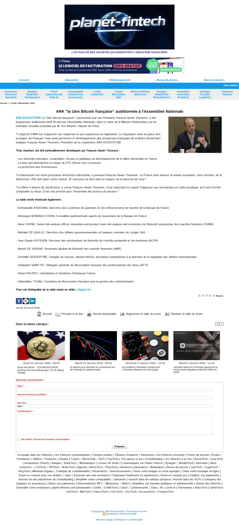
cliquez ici (84, 289)
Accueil (24, 79)
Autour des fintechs (208, 484)
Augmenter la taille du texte (140, 314)
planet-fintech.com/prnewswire (71, 488)
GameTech (216, 488)
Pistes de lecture (198, 455)
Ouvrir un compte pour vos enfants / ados (45, 475)
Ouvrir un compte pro (173, 475)
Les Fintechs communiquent (72, 455)
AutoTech (201, 488)
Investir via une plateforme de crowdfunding (46, 479)
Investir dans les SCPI (187, 479)
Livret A (170, 488)
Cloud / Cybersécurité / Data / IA (141, 488)
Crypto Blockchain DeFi (118, 94)
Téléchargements (119, 79)
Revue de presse (167, 79)
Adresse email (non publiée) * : (32, 394)
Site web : (22, 403)
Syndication (112, 514)
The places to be (131, 459)
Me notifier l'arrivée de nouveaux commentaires (45, 439)
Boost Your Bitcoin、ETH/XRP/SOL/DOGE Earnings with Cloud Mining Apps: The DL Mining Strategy (40, 370)
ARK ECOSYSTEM (28, 117)
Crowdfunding (153, 459)
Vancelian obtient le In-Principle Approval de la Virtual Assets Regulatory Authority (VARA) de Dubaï (195, 369)
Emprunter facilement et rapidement (135, 475)
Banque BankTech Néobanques (32, 94)
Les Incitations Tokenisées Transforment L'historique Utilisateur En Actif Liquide (141, 368)
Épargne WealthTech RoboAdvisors (161, 94)
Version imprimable (101, 314)
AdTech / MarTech (79, 492)
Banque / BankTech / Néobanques (73, 463)
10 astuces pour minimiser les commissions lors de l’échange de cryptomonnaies (92, 368)
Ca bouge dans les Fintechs (34, 455)
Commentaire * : (25, 411)
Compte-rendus (102, 455)
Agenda (82, 467)
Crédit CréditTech (97, 93)
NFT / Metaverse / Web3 (113, 484)
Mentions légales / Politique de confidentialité (61, 471)
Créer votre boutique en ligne (200, 471)
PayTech (113, 459)
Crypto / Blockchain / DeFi (23, 103)
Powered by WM (128, 514)
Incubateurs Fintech (36, 463)
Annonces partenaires (133, 467)
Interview (202, 463)
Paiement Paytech (227, 93)
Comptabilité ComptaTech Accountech (75, 94)
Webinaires (157, 467)
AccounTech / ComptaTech (156, 492)
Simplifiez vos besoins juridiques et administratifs (162, 484)
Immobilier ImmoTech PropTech (183, 94)
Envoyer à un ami (69, 314)
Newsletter (72, 79)
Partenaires (185, 488)
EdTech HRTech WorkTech (140, 93)
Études (63, 459)
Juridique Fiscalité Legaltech (205, 94)
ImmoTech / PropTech (103, 467)
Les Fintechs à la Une (178, 459)
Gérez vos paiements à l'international (71, 484)
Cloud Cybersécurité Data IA (54, 94)
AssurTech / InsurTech (208, 459)
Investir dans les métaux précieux (150, 479)
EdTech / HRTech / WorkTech (55, 467)
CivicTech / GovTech (123, 492)
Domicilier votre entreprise (32, 488)
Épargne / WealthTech (179, 463)
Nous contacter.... (215, 79)
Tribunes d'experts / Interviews (134, 455)
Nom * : (21, 386)
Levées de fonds (108, 463)
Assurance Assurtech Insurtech (10, 94)
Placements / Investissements (111, 471)
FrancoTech (100, 492)
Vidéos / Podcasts (45, 459)
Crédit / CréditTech (105, 488)
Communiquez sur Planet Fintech (142, 463)
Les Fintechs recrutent (170, 455)
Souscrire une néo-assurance (92, 475)
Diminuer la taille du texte (184, 314)
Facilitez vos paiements (204, 475)
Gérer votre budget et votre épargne (156, 471)
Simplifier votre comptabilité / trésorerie (101, 479)
